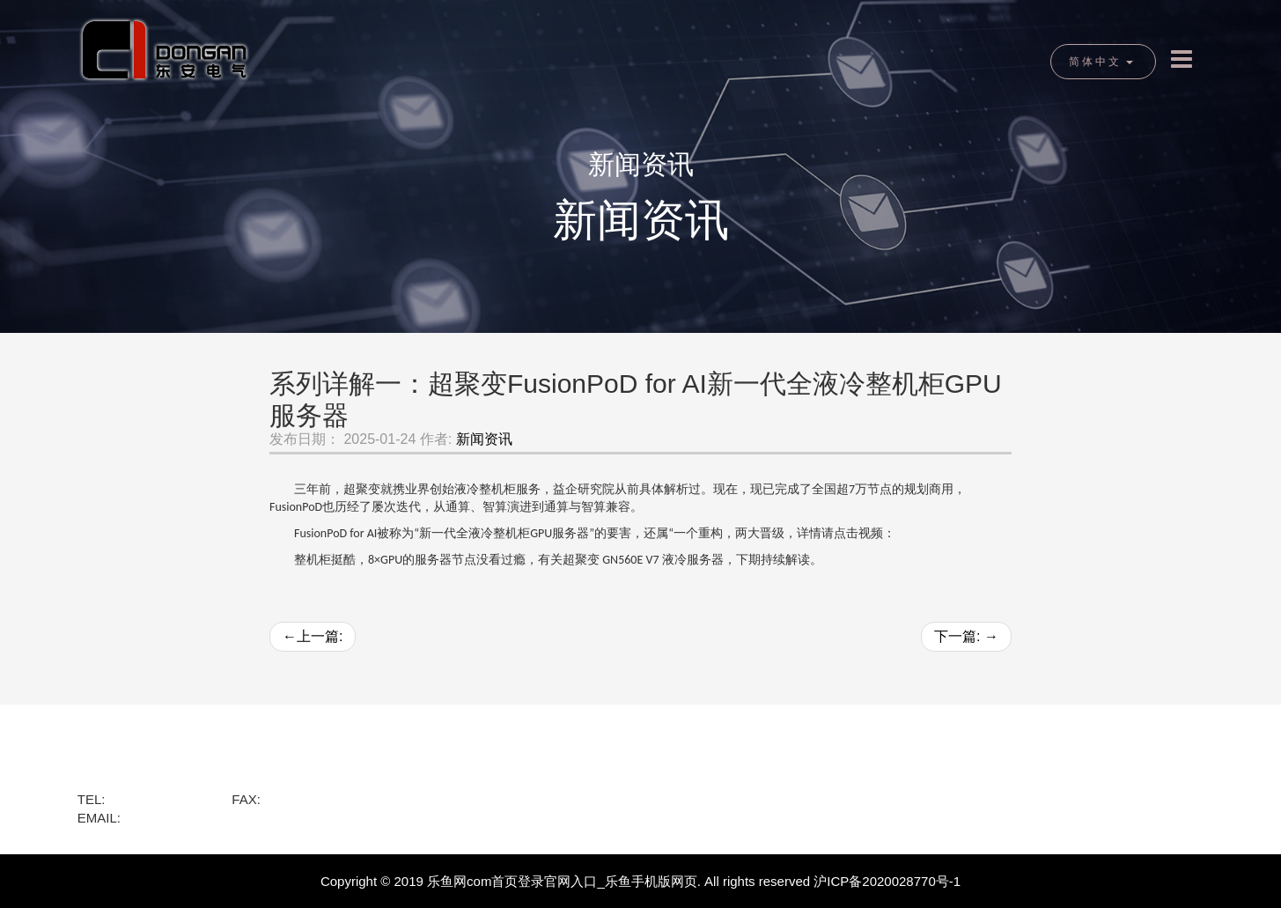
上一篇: (312, 636)
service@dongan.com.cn (196, 817)
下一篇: (966, 636)
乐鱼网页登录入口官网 (540, 787)
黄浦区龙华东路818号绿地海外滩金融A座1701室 (219, 779)
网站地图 (877, 787)
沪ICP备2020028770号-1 (887, 881)
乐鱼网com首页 (132, 756)
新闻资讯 (484, 439)
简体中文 (1101, 61)
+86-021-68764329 (165, 799)
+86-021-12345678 (320, 799)
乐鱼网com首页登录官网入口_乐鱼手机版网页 (562, 881)
